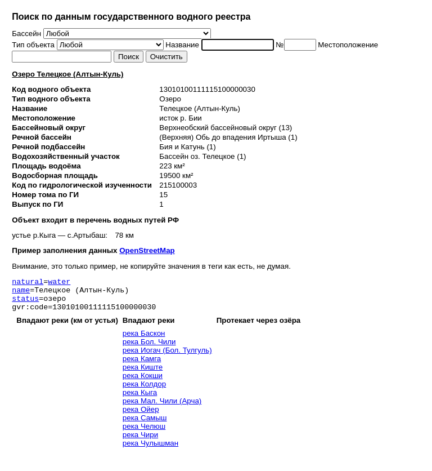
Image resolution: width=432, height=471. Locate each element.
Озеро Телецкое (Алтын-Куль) (67, 74)
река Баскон (144, 340)
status (25, 303)
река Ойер (141, 416)
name (21, 293)
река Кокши (143, 382)
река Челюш (144, 433)
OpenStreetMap (147, 250)
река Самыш (145, 424)
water (59, 283)
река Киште (143, 374)
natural (27, 283)
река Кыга (140, 399)
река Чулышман (150, 450)
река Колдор (144, 390)
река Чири (140, 441)
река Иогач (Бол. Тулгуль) (167, 357)
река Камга (142, 365)
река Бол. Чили (149, 348)
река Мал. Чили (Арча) (162, 407)
